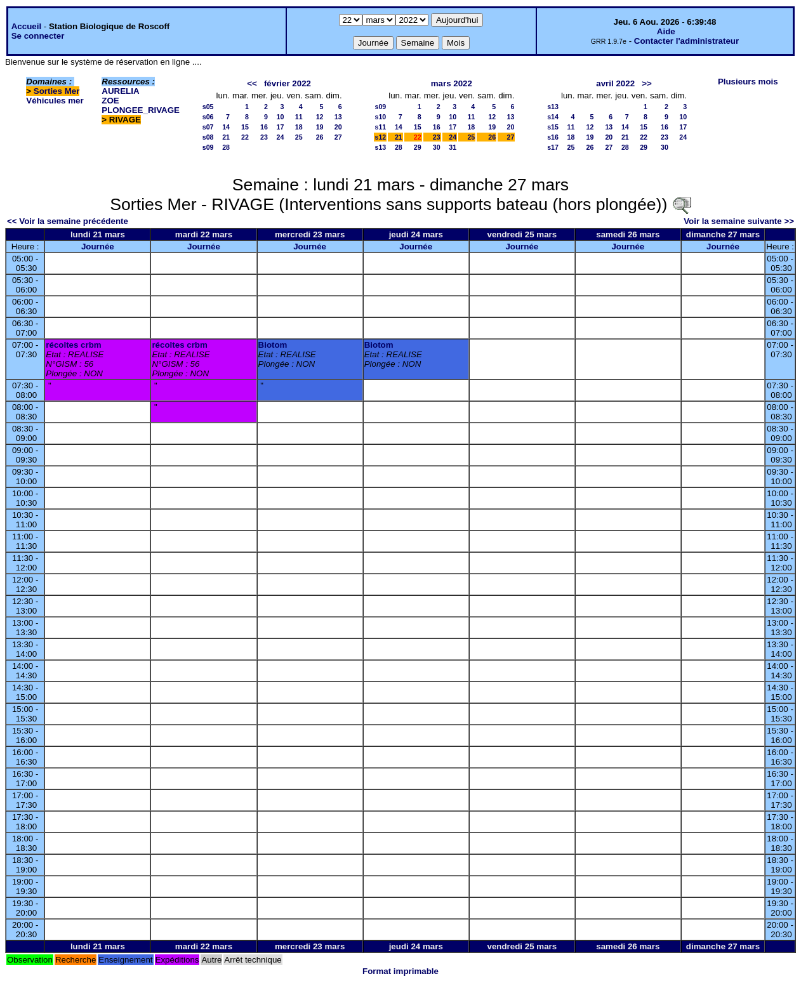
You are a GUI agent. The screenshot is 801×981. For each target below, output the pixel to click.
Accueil (26, 26)
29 (417, 147)
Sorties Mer (57, 91)
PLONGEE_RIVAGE (141, 110)
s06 (208, 117)
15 (245, 127)
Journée (97, 246)
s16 (553, 137)
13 (338, 117)
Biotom (273, 345)
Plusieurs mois (748, 81)
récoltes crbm (73, 345)
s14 (553, 117)
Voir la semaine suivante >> (739, 221)
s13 (380, 147)
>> (647, 83)
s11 (380, 127)
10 (280, 117)
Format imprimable (400, 971)
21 (226, 137)
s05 (208, 106)
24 (280, 137)
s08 (208, 137)
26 (320, 137)
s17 (553, 147)
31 (452, 147)
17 (280, 127)
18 (299, 127)
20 (338, 127)
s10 (380, 117)
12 (320, 117)
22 (245, 137)
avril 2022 (615, 83)
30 (436, 147)
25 (299, 137)
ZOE (110, 100)
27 (338, 137)
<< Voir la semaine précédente (67, 221)
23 (264, 137)
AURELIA (120, 91)
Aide (666, 31)
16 (264, 127)
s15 (553, 127)
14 (226, 127)
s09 (208, 147)
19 (320, 127)
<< (252, 83)
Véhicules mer (54, 100)
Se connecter (38, 36)
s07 (208, 127)
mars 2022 (451, 83)
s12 (380, 137)
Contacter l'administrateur (686, 41)
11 (299, 117)
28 (226, 147)
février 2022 (287, 83)
